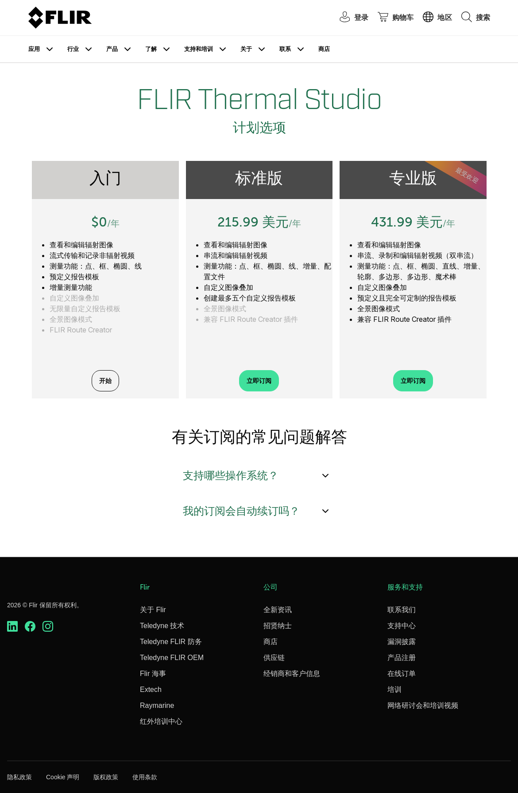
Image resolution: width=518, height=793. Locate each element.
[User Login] (349, 18)
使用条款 (144, 777)
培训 (394, 689)
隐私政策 (19, 777)
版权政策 (105, 777)
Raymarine (157, 705)
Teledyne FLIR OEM (172, 657)
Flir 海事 (153, 673)
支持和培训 (198, 49)
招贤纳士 (277, 625)
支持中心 (401, 625)
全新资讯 (277, 609)
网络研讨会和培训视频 (422, 705)
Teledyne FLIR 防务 (171, 641)
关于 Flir (153, 609)
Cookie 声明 (62, 777)
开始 (105, 380)
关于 (246, 49)
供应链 (274, 657)
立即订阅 (259, 380)
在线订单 (401, 673)
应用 (34, 49)
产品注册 (401, 657)
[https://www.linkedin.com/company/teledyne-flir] (12, 626)
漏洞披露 (401, 641)
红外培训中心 (161, 721)
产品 (112, 49)
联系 (285, 49)
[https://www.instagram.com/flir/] (48, 626)
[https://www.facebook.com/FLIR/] (30, 626)
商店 (324, 49)
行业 (73, 49)
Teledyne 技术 (162, 625)
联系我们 (401, 609)
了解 (151, 49)
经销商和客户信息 (291, 673)
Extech (151, 689)
